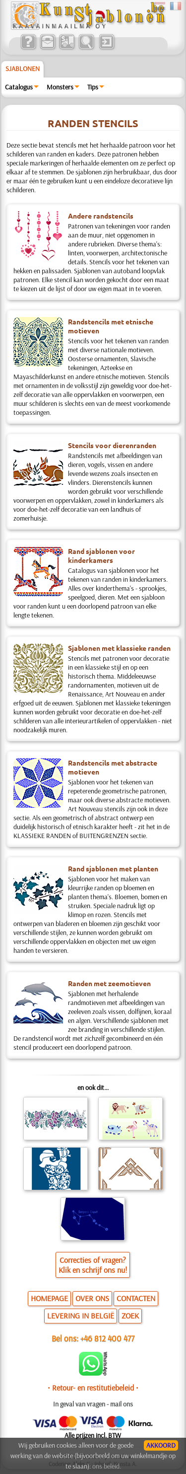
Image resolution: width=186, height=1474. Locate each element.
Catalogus (19, 86)
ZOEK (130, 1315)
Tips (92, 86)
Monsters (60, 86)
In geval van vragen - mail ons (93, 1403)
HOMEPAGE (49, 1298)
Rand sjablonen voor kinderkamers (101, 555)
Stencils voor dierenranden (112, 445)
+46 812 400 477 (107, 1338)
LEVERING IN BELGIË (80, 1315)
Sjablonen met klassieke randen (119, 647)
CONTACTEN (136, 1298)
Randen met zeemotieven (109, 983)
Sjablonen (22, 68)
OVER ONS (92, 1298)
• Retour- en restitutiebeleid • (93, 1388)
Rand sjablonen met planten (113, 868)
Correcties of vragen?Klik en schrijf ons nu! (93, 1265)
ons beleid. (106, 1466)
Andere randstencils (100, 215)
